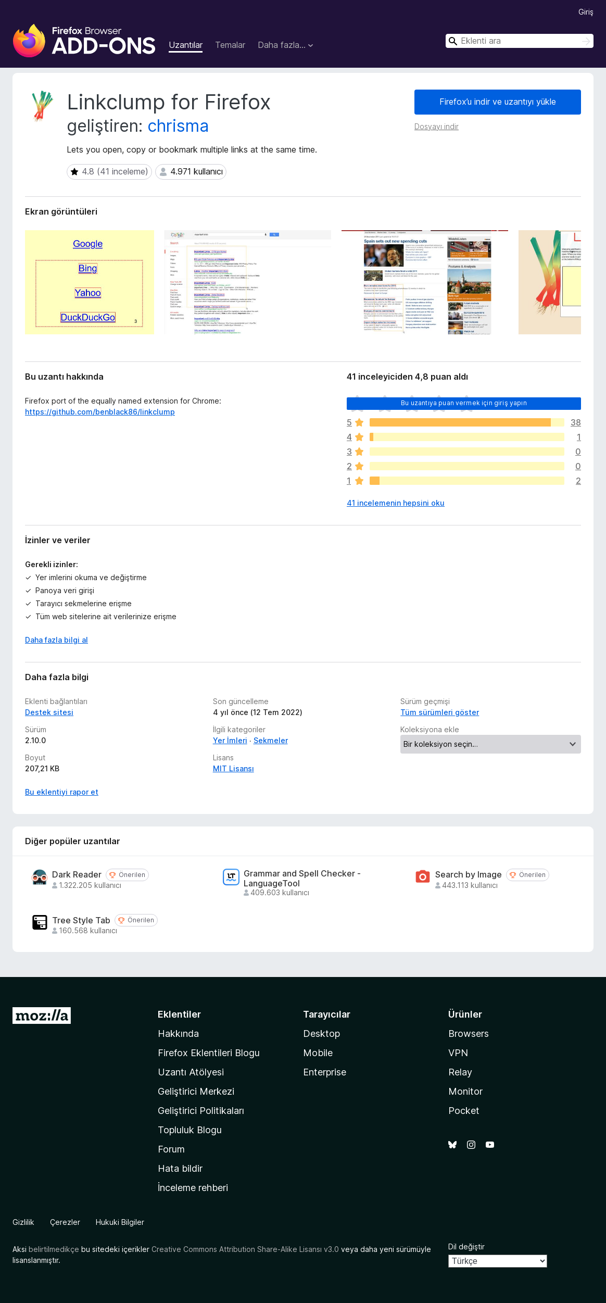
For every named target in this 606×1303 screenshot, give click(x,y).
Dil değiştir (466, 1246)
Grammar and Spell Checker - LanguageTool (302, 878)
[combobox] (520, 41)
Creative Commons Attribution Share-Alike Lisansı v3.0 (245, 1249)
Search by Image (468, 875)
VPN (458, 1052)
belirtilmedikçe (54, 1249)
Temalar (230, 45)
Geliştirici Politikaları (201, 1110)
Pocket (463, 1110)
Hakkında (178, 1033)
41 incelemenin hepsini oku (396, 502)
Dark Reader (77, 875)
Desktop (321, 1033)
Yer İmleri (230, 740)
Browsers (468, 1033)
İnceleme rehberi (193, 1187)
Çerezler (65, 1222)
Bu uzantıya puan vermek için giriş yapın (463, 403)
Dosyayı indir (436, 126)
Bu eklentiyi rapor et (61, 791)
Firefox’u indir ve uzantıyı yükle (497, 101)
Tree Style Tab (81, 920)
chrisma (178, 126)
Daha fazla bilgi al (56, 639)
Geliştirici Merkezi (196, 1091)
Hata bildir (180, 1168)
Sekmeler (271, 740)
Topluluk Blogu (190, 1129)
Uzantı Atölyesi (191, 1072)
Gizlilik (23, 1222)
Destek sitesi (49, 712)
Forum (171, 1149)
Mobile (318, 1052)
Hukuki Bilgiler (120, 1222)
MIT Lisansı (233, 768)
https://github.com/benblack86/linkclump (100, 411)
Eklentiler (179, 1014)
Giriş (586, 11)
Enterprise (324, 1072)
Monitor (465, 1091)
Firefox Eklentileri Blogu (209, 1052)
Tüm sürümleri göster (439, 712)
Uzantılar (186, 45)
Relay (460, 1072)
